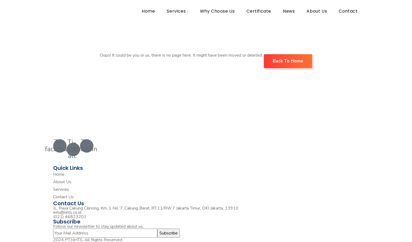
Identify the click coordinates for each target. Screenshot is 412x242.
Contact (348, 11)
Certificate (258, 11)
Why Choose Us (217, 11)
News (289, 11)
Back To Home (288, 61)
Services (176, 11)
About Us (317, 11)
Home (148, 11)
